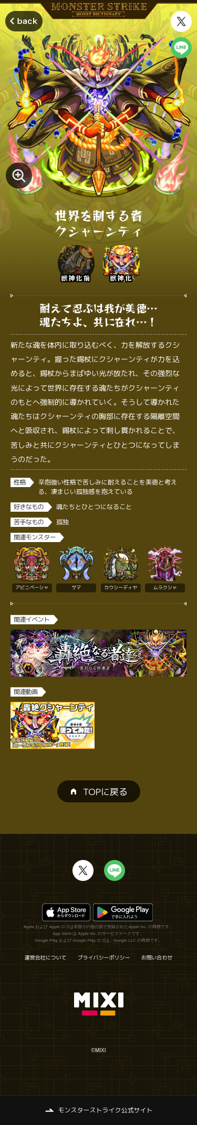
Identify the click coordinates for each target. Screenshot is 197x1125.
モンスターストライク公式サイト (105, 1110)
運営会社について (46, 957)
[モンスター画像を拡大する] (19, 175)
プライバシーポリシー (104, 957)
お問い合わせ (157, 957)
